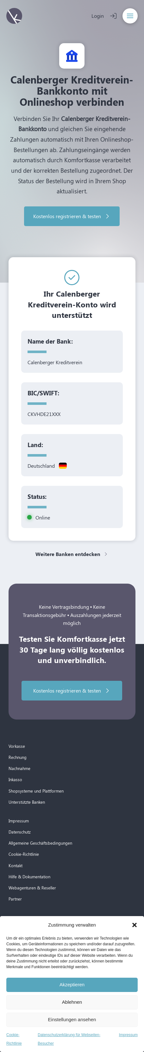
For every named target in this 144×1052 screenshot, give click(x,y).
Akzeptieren (72, 984)
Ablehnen (72, 1002)
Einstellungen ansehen (72, 1019)
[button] (134, 925)
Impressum (128, 1035)
